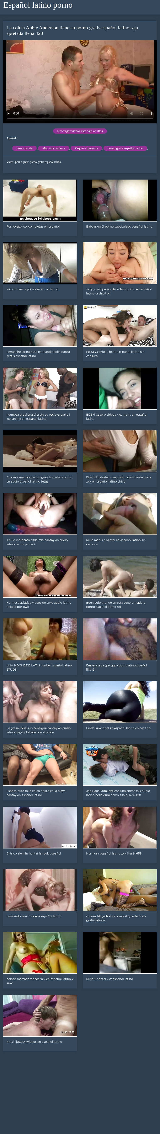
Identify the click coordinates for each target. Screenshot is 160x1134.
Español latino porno (38, 5)
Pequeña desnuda (86, 148)
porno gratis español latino (125, 148)
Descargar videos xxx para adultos (80, 131)
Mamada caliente (53, 148)
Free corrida (24, 148)
